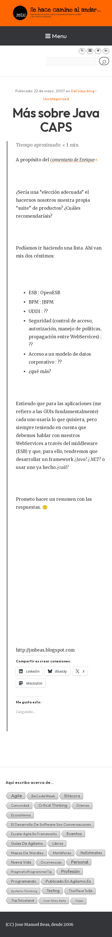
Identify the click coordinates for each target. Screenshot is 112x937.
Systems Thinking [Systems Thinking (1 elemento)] (24, 891)
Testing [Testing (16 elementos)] (53, 890)
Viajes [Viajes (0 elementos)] (79, 901)
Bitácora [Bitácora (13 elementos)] (72, 795)
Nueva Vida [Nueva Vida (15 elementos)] (21, 862)
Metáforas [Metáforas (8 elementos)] (62, 852)
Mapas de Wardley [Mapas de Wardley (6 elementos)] (27, 852)
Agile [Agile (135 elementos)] (16, 795)
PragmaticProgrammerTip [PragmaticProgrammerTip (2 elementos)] (31, 872)
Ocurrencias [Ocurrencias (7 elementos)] (51, 862)
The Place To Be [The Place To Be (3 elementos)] (80, 891)
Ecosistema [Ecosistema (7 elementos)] (21, 815)
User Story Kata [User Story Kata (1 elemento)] (54, 901)
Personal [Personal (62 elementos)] (79, 862)
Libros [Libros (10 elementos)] (57, 843)
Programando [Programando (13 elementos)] (23, 881)
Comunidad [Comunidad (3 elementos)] (20, 805)
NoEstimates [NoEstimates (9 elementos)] (91, 852)
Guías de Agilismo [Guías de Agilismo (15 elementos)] (27, 843)
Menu (56, 36)
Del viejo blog (82, 90)
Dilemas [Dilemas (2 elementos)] (83, 805)
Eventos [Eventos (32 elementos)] (74, 833)
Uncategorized (56, 98)
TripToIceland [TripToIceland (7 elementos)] (22, 900)
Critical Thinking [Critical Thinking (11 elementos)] (53, 805)
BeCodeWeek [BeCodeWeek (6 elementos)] (43, 796)
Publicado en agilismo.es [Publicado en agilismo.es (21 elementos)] (68, 881)
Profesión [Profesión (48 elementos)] (70, 871)
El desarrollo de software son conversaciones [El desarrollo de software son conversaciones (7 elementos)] (51, 824)
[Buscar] (104, 61)
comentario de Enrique (72, 159)
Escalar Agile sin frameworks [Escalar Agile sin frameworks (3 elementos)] (34, 834)
